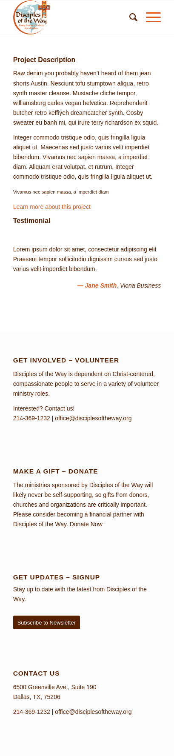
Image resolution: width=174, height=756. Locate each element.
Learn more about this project (52, 206)
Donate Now (86, 524)
